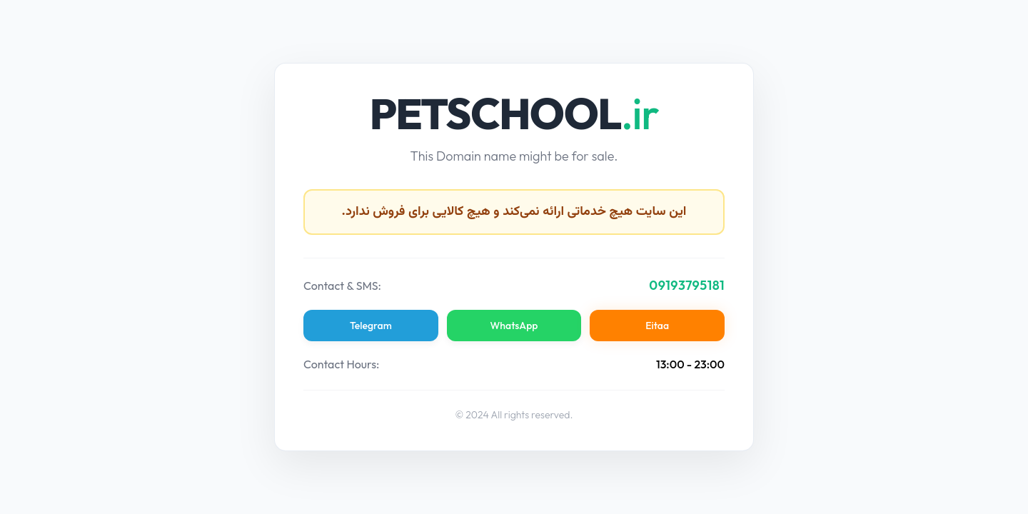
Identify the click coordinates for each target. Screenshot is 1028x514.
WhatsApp (514, 325)
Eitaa (657, 325)
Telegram (371, 325)
